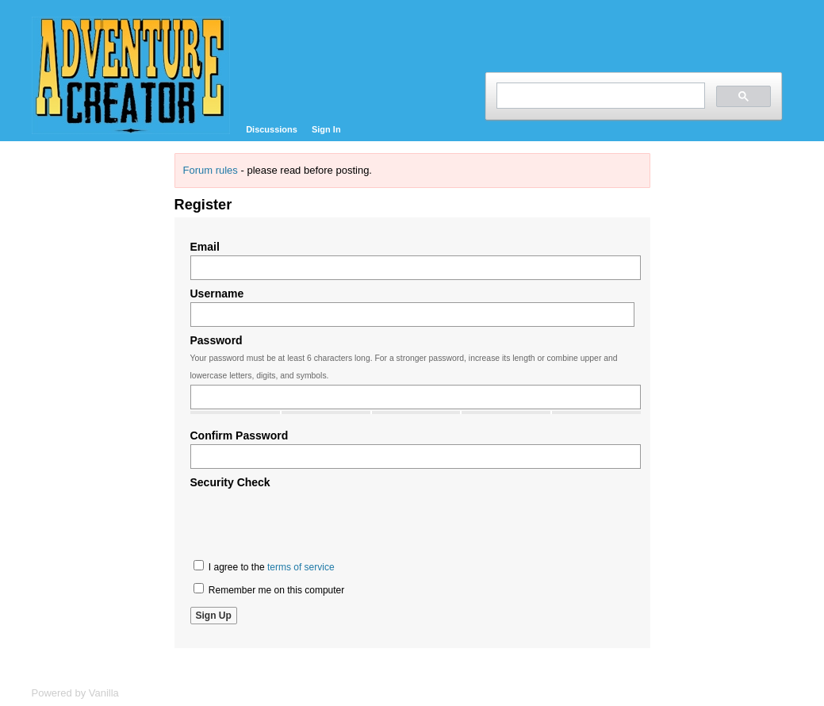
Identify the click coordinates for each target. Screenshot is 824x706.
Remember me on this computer (269, 589)
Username (217, 293)
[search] (599, 95)
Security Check (230, 482)
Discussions (271, 129)
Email (205, 246)
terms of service (301, 567)
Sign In (326, 129)
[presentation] (310, 522)
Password (216, 340)
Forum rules (210, 170)
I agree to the (264, 566)
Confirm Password (239, 435)
